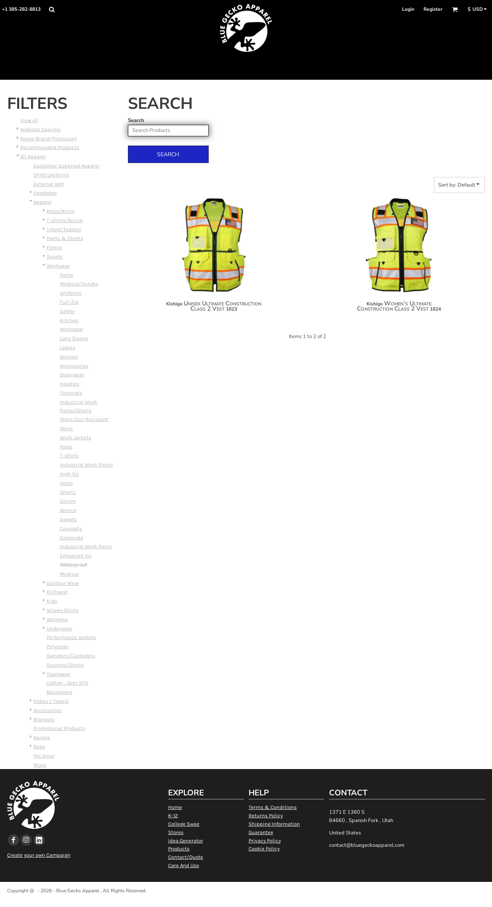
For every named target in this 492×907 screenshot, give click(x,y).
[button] (52, 9)
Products (179, 849)
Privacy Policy (265, 841)
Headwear (45, 193)
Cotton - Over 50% (67, 683)
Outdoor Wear (63, 583)
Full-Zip (69, 302)
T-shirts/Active (65, 220)
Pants (66, 275)
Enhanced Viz (76, 556)
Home (175, 807)
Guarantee (261, 832)
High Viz (69, 474)
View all (29, 120)
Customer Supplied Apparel (66, 166)
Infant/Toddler (64, 229)
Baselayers (60, 692)
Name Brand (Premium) (48, 139)
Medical (69, 574)
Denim (68, 501)
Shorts (68, 492)
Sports (55, 257)
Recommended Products (49, 147)
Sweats (68, 519)
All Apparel (33, 156)
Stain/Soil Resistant (84, 419)
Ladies (67, 347)
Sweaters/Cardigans (71, 656)
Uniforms (71, 293)
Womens (57, 619)
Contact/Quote (185, 857)
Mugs (40, 765)
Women (69, 357)
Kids (52, 601)
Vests (66, 483)
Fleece (54, 247)
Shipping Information (274, 824)
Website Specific (40, 129)
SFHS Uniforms (51, 175)
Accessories (74, 366)
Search (136, 120)
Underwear (59, 629)
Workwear (58, 266)
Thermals (71, 393)
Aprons (68, 510)
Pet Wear (44, 756)
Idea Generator (185, 841)
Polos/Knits (60, 211)
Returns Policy (266, 815)
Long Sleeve (74, 338)
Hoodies (69, 384)
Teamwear (59, 674)
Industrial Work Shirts (86, 465)
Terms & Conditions (273, 807)
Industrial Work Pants (86, 546)
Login (408, 9)
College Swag (183, 824)
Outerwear (72, 375)
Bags (39, 747)
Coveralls (71, 528)
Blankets (44, 719)
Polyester (58, 646)
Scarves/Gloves (65, 665)
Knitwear (57, 592)
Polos (66, 447)
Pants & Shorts (65, 238)
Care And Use (183, 865)
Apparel (42, 202)
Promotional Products (59, 728)
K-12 (173, 815)
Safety (67, 311)
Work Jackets (75, 438)
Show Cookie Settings (246, 901)
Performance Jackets (71, 637)
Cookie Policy (264, 849)
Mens (66, 428)
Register (433, 9)
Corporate (71, 538)
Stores (176, 832)
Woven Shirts (63, 610)
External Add (48, 184)
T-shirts (69, 455)
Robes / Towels (51, 701)
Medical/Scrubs (79, 284)
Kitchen (69, 320)
